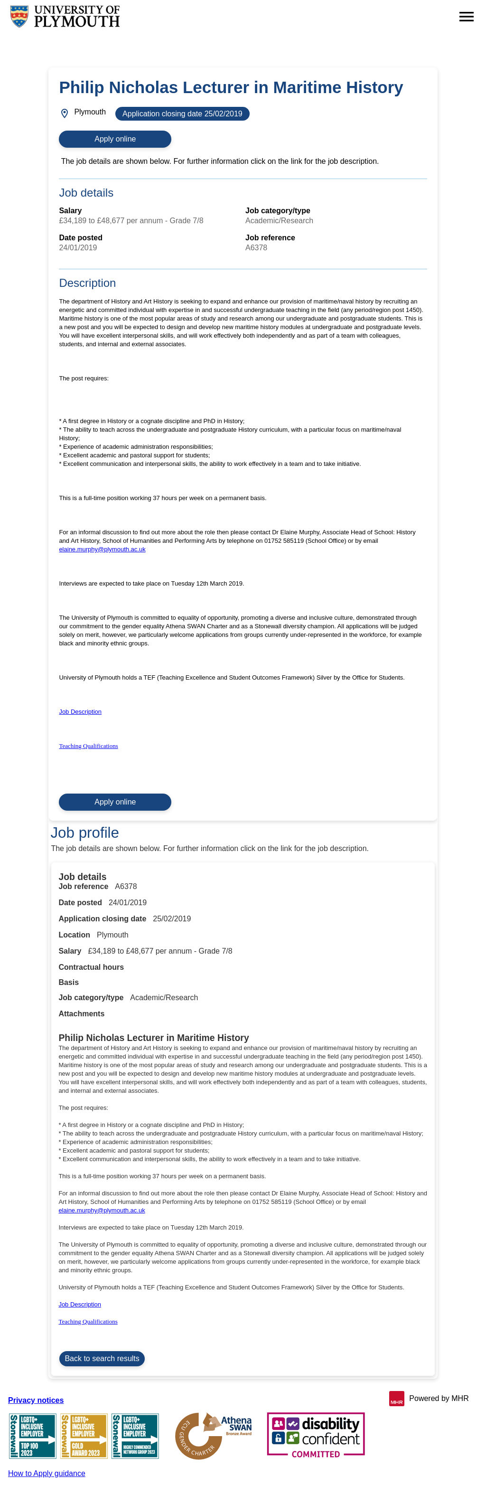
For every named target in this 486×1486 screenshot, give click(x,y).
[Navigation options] (466, 16)
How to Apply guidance (46, 1473)
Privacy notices (36, 1400)
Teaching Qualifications (88, 745)
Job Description (80, 711)
